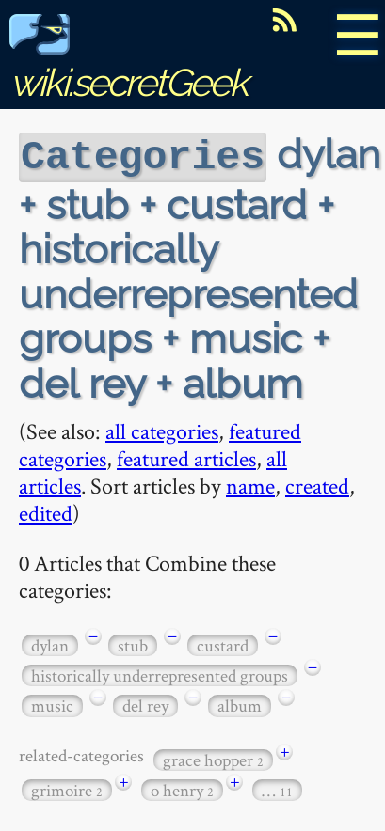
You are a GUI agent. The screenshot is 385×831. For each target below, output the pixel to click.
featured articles (186, 456)
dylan (50, 643)
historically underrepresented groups (159, 673)
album (239, 703)
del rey (145, 703)
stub (133, 643)
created (317, 483)
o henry (182, 788)
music (52, 703)
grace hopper (213, 758)
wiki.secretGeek (128, 61)
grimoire (67, 788)
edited (45, 510)
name (250, 483)
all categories (161, 429)
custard (223, 643)
